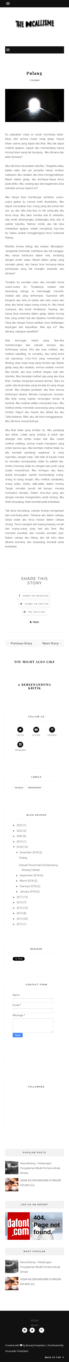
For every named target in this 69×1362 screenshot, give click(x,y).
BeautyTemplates (36, 1345)
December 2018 (29, 852)
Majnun (19, 787)
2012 (19, 924)
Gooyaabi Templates (17, 1351)
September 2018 (29, 875)
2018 (19, 846)
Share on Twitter (37, 604)
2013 (19, 918)
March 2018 (26, 880)
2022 (19, 830)
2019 (19, 841)
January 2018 (28, 891)
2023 (19, 825)
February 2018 (28, 886)
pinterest (52, 731)
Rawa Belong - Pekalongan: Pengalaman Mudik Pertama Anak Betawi (40, 1168)
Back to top (54, 1357)
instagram (20, 746)
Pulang (23, 857)
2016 (19, 902)
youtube (36, 731)
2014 (19, 913)
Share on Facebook (36, 596)
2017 (19, 897)
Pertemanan (34, 787)
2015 (19, 907)
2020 (19, 836)
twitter (20, 731)
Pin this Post (37, 612)
